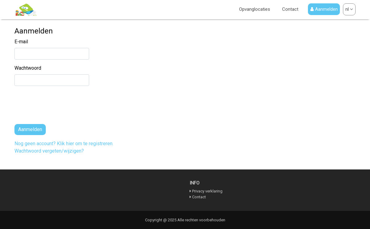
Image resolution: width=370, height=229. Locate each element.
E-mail (21, 42)
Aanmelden (324, 9)
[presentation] (61, 107)
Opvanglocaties (254, 9)
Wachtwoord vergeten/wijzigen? (49, 151)
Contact (290, 9)
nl (349, 9)
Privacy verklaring (207, 191)
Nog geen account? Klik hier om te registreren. (63, 143)
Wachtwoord (27, 68)
